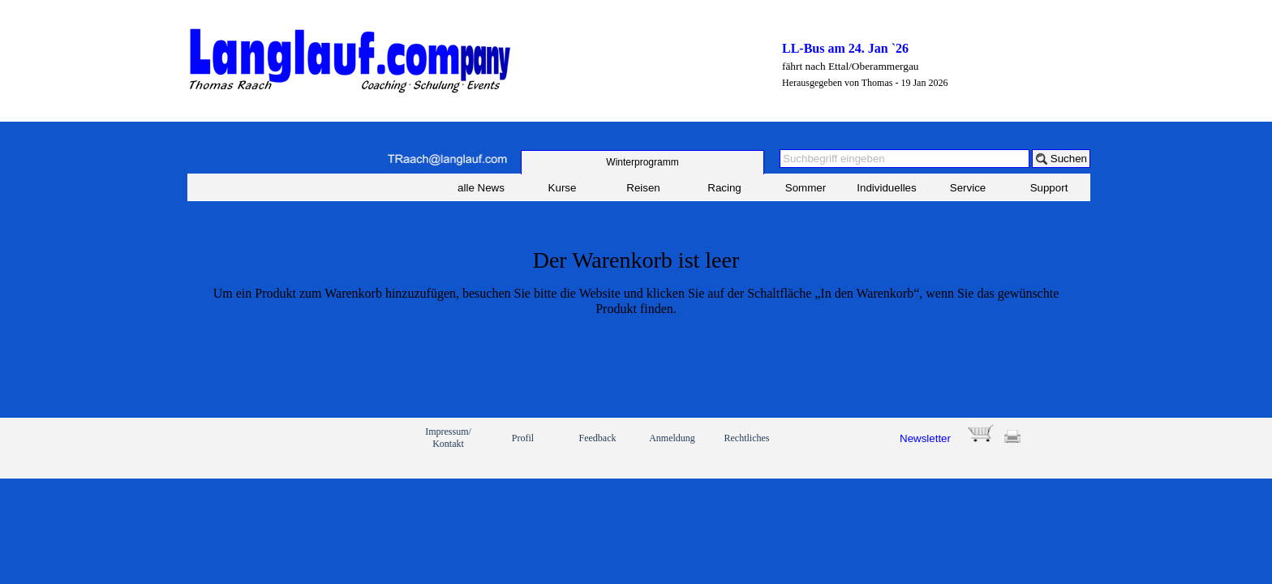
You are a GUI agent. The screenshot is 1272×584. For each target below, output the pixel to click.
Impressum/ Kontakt (448, 437)
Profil (523, 438)
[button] (447, 159)
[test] (642, 162)
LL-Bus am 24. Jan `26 (845, 48)
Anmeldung (672, 438)
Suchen (1069, 158)
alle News (481, 188)
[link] (245, 447)
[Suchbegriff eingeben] (904, 158)
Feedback (598, 438)
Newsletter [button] (925, 438)
